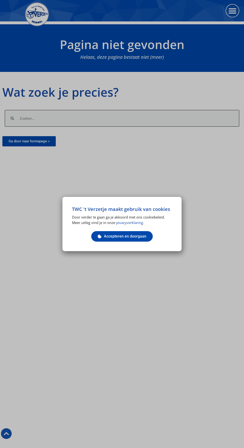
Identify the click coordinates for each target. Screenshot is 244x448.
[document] (122, 224)
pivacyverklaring (129, 222)
